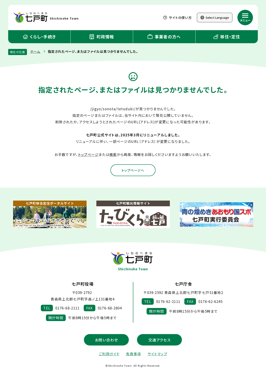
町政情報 (102, 37)
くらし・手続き (39, 37)
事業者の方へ (164, 37)
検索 (113, 154)
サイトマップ (157, 354)
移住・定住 (226, 37)
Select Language (214, 17)
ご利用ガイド (109, 354)
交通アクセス (159, 340)
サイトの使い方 (177, 17)
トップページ (88, 154)
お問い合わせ (106, 340)
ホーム (35, 51)
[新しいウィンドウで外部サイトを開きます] (50, 214)
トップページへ (133, 170)
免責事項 (133, 354)
